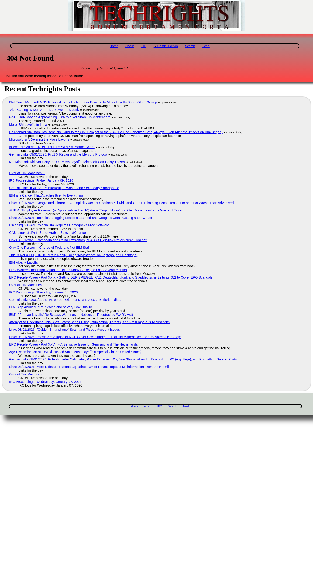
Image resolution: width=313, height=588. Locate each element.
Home (114, 46)
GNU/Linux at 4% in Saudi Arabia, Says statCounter (47, 233)
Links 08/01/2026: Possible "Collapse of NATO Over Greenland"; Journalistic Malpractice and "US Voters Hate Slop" (95, 338)
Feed (206, 46)
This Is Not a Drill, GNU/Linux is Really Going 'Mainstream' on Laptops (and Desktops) (73, 256)
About (129, 46)
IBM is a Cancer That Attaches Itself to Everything (46, 196)
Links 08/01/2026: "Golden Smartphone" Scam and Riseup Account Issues (64, 330)
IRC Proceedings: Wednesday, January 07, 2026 (45, 382)
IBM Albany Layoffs (23, 263)
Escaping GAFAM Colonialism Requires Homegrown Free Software (59, 226)
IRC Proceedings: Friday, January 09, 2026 (41, 181)
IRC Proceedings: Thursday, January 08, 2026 (43, 293)
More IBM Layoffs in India (28, 125)
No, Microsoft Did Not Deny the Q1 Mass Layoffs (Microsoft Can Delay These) (67, 162)
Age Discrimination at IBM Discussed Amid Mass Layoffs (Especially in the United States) (75, 352)
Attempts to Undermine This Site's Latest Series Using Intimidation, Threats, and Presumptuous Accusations (89, 323)
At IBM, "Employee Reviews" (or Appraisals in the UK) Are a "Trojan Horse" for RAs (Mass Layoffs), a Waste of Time (95, 211)
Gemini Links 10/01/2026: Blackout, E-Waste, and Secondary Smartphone (64, 188)
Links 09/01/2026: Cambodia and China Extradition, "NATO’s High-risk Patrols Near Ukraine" (78, 241)
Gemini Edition (167, 46)
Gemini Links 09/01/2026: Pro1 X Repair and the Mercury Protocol (58, 155)
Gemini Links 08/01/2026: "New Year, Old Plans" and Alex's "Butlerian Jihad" (66, 300)
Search (190, 46)
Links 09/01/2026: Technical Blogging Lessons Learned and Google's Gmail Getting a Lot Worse (80, 218)
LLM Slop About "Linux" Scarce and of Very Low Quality (50, 308)
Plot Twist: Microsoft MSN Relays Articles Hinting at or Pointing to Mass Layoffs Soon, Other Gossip (83, 103)
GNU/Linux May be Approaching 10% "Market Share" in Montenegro (59, 118)
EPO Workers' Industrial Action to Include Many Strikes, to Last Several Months (68, 270)
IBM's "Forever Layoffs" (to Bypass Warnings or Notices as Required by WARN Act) (71, 315)
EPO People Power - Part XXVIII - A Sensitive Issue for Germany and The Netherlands (73, 345)
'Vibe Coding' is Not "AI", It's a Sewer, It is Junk (44, 110)
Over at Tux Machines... (27, 174)
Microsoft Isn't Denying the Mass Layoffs (39, 140)
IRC (143, 46)
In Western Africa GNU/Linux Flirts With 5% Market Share (52, 148)
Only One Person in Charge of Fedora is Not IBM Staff (49, 248)
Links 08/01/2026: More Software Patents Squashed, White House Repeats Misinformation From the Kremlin (90, 367)
